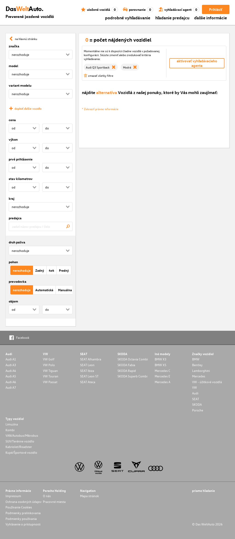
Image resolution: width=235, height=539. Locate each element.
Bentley (197, 365)
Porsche (197, 410)
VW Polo (49, 365)
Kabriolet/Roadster (19, 447)
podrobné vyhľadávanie (127, 17)
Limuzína (12, 424)
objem (13, 301)
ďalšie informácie (210, 17)
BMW (195, 359)
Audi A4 (11, 370)
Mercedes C (162, 370)
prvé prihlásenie (21, 159)
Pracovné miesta (54, 501)
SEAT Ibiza (87, 370)
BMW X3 (160, 359)
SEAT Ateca (87, 382)
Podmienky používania (21, 518)
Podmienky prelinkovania (23, 513)
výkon (13, 139)
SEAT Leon (87, 365)
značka (14, 46)
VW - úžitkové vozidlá (207, 382)
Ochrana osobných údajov (24, 501)
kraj (11, 198)
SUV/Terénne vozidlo (20, 441)
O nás (47, 496)
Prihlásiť (215, 9)
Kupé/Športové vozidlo (21, 452)
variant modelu (20, 85)
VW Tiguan (50, 370)
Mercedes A (162, 382)
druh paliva (17, 242)
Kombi (10, 430)
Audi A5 (11, 376)
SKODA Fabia (126, 365)
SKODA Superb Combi (132, 376)
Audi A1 (11, 359)
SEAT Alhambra (90, 359)
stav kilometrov (21, 179)
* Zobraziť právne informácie (100, 109)
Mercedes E (162, 376)
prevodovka (17, 281)
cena (12, 120)
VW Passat (50, 382)
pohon (13, 262)
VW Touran (50, 376)
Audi (195, 393)
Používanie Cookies (19, 507)
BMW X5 (160, 365)
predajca (15, 218)
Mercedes (198, 376)
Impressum (13, 496)
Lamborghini (201, 370)
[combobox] (41, 226)
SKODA (197, 404)
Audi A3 (11, 365)
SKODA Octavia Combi (133, 359)
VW (194, 387)
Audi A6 (11, 382)
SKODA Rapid (127, 370)
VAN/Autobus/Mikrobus (22, 435)
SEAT (195, 399)
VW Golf (48, 359)
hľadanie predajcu (172, 17)
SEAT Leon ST (89, 376)
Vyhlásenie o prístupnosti (23, 524)
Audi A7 (11, 387)
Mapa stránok (89, 496)
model (13, 66)
